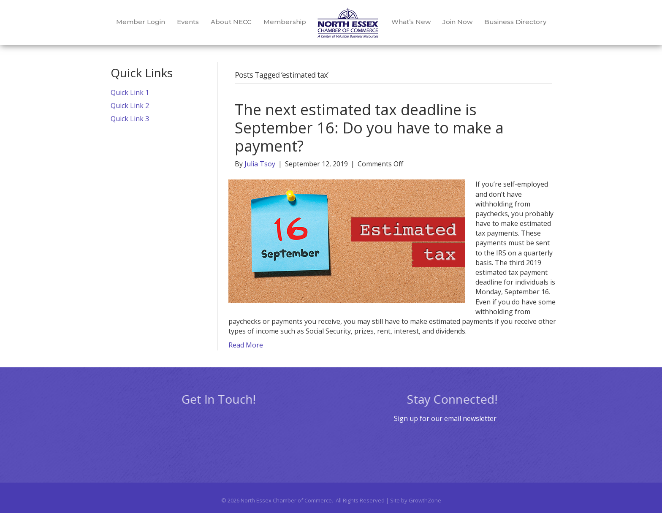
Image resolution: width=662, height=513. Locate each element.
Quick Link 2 (130, 105)
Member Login (140, 22)
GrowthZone (425, 500)
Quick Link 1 (130, 92)
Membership (284, 22)
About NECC (231, 22)
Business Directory (515, 22)
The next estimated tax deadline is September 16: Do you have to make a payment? (369, 127)
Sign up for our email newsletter (445, 418)
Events (188, 22)
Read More (245, 345)
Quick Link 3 (130, 118)
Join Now (457, 22)
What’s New (411, 22)
